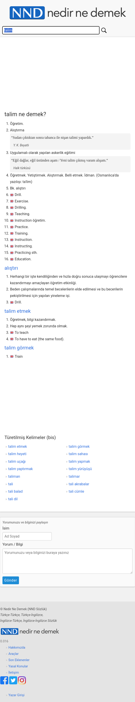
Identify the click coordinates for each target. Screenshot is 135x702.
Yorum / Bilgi (12, 544)
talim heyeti (17, 454)
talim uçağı (17, 461)
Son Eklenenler (18, 660)
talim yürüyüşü (80, 469)
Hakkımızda (16, 647)
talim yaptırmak (20, 469)
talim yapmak (79, 461)
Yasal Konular (18, 666)
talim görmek (19, 348)
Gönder (10, 580)
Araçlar (13, 654)
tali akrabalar (79, 484)
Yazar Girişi (16, 695)
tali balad (15, 491)
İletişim (13, 673)
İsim (5, 528)
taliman (14, 476)
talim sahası (78, 454)
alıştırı (11, 268)
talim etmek (17, 311)
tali (10, 484)
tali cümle (76, 491)
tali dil (13, 499)
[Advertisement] (69, 73)
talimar (74, 476)
